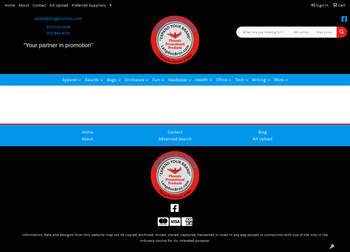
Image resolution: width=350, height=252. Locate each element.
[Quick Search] (263, 32)
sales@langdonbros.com (58, 18)
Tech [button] (239, 79)
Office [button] (221, 79)
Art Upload (59, 5)
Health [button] (201, 79)
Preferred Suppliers (89, 5)
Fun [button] (156, 79)
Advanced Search (175, 138)
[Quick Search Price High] (325, 32)
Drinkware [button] (134, 79)
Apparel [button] (69, 79)
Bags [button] (112, 79)
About (23, 5)
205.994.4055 (58, 33)
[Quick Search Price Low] (302, 32)
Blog (262, 132)
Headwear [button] (177, 79)
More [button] (279, 79)
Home (10, 5)
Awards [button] (92, 79)
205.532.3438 (58, 27)
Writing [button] (259, 79)
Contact (39, 5)
